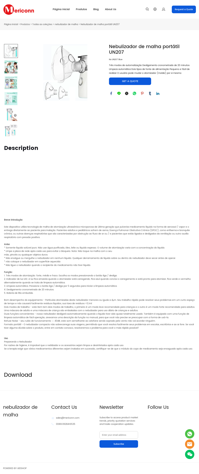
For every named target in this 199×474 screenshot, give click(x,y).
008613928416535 (65, 424)
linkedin (158, 93)
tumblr (150, 93)
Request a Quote (184, 9)
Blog (96, 9)
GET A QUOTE (130, 81)
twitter (127, 93)
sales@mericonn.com (67, 418)
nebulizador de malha (66, 24)
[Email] (119, 435)
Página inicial (61, 9)
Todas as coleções (42, 24)
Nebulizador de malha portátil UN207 (100, 24)
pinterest (142, 93)
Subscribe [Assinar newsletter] (118, 444)
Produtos (81, 9)
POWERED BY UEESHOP (15, 468)
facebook (111, 93)
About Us (110, 9)
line (119, 93)
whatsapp (134, 93)
